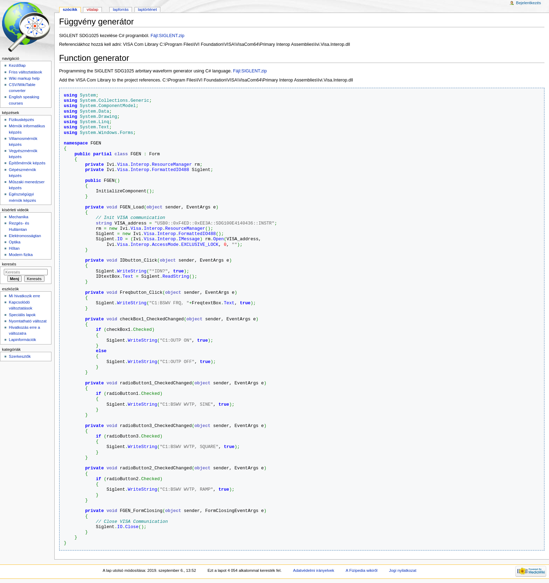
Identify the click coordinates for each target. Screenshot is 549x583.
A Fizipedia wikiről (361, 570)
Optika (14, 242)
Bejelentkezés (528, 3)
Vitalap (92, 9)
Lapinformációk (22, 339)
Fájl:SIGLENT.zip (168, 35)
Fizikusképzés (21, 120)
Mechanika (18, 217)
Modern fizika (21, 255)
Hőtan (14, 248)
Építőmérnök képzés (27, 163)
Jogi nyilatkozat (402, 570)
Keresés (9, 264)
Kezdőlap (17, 65)
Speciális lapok (22, 315)
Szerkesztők (19, 356)
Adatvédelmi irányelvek (313, 570)
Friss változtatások (25, 72)
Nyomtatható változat (28, 321)
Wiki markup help (24, 78)
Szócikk (70, 9)
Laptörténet (147, 9)
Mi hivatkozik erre (24, 296)
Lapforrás (121, 9)
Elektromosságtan (25, 236)
